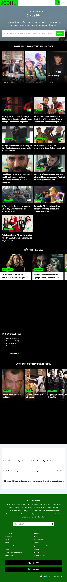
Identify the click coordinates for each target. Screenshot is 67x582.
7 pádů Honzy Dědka (14, 511)
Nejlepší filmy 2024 (23, 504)
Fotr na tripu (30, 76)
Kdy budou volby (26, 508)
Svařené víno (36, 511)
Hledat (60, 33)
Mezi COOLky (8, 76)
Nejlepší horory (36, 504)
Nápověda (36, 549)
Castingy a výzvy (38, 539)
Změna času (57, 504)
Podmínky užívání (10, 546)
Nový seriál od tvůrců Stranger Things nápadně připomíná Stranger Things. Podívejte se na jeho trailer (17, 119)
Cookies (7, 549)
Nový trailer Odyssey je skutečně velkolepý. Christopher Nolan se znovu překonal (17, 209)
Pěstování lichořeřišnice (22, 514)
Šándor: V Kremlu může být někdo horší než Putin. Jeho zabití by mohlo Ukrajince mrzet (32, 461)
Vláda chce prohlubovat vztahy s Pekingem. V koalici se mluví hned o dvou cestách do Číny (33, 481)
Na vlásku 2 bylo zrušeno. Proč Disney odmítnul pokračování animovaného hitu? (47, 209)
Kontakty (36, 543)
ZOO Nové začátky (40, 508)
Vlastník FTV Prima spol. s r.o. (13, 552)
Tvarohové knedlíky (54, 514)
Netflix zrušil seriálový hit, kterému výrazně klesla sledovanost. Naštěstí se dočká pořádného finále (49, 177)
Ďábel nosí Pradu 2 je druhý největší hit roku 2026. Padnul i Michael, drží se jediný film (17, 238)
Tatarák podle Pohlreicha (51, 511)
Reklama (7, 539)
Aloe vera (9, 514)
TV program (47, 504)
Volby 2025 (27, 511)
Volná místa (8, 536)
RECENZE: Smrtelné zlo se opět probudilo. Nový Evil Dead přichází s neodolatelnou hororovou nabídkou (47, 276)
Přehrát (6, 73)
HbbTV (7, 543)
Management (37, 533)
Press (35, 536)
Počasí (16, 508)
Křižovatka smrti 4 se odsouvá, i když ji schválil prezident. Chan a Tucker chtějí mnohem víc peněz (48, 119)
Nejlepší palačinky (27, 517)
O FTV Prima (8, 533)
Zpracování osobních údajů (41, 546)
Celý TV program (11, 353)
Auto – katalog (53, 508)
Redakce (36, 552)
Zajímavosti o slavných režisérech (34, 396)
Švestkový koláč (40, 517)
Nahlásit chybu (9, 555)
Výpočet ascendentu (39, 514)
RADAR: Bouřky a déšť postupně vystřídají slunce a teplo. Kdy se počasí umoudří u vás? (32, 471)
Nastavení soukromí (39, 555)
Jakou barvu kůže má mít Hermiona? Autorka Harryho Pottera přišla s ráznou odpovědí (13, 276)
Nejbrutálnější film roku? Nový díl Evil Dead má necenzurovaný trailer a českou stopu (17, 148)
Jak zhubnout (10, 504)
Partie (11, 508)
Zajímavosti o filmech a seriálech (12, 396)
